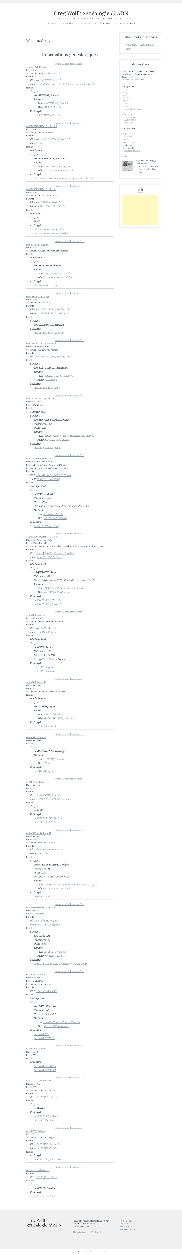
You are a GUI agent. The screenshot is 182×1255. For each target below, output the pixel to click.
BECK (125, 106)
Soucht (126, 140)
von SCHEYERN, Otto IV (47, 115)
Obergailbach (128, 142)
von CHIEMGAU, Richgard (58, 170)
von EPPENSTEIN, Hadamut (49, 332)
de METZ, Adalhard (46, 990)
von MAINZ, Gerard (54, 714)
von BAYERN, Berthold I (49, 202)
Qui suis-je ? (68, 23)
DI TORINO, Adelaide (55, 517)
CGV (91, 1232)
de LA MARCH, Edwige (56, 1026)
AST (125, 95)
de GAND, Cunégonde (48, 924)
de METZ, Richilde (44, 1120)
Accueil (52, 23)
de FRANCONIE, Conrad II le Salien (55, 553)
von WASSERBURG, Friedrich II (51, 229)
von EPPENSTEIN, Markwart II (53, 356)
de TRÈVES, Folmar (46, 1097)
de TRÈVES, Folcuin (46, 1177)
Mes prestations (124, 23)
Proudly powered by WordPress (77, 1252)
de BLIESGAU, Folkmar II (49, 795)
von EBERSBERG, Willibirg (58, 277)
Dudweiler (127, 145)
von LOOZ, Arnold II (47, 628)
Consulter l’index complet (135, 80)
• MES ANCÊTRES (127, 1224)
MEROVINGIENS (129, 117)
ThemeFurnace (110, 1252)
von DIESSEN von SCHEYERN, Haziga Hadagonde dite (66, 84)
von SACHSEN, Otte (55, 955)
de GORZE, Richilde (47, 1148)
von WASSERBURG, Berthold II (51, 233)
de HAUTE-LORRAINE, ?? (50, 206)
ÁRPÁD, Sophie (52, 107)
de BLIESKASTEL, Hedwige (59, 718)
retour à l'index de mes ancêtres (69, 64)
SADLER (126, 92)
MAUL (125, 103)
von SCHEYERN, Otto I (48, 80)
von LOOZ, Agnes (43, 667)
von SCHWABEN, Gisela (49, 557)
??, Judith (49, 763)
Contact (98, 1232)
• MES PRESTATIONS (128, 1229)
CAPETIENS (128, 123)
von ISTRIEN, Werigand (56, 273)
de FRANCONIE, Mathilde (48, 604)
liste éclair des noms (132, 109)
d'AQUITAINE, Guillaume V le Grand (63, 588)
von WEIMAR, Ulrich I (55, 103)
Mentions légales (80, 1232)
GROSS (126, 101)
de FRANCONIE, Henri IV (47, 600)
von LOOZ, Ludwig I (45, 726)
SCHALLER (127, 98)
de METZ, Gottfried (44, 1037)
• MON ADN (125, 1227)
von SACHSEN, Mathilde (57, 888)
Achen (125, 131)
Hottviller (127, 137)
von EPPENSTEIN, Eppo (56, 166)
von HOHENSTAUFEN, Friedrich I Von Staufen (68, 435)
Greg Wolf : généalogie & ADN (91, 13)
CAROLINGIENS (129, 120)
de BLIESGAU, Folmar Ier (49, 849)
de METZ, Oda (41, 1033)
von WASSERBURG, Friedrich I (53, 139)
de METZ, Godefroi (53, 759)
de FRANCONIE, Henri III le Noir (53, 474)
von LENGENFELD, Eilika (47, 447)
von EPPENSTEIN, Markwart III (53, 309)
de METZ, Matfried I (45, 1065)
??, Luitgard (50, 379)
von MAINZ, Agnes (47, 632)
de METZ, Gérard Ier (54, 951)
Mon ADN (105, 23)
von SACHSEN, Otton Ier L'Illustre (61, 1022)
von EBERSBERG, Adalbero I (58, 375)
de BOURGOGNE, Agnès (57, 592)
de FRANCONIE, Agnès (56, 439)
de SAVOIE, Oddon (53, 513)
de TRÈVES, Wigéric (47, 920)
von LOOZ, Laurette (44, 671)
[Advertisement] (140, 210)
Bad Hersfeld (128, 148)
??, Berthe (42, 853)
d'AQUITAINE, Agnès (48, 478)
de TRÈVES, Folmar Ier (48, 1144)
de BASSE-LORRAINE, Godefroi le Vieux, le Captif (70, 884)
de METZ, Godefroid (45, 822)
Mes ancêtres (87, 23)
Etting (126, 134)
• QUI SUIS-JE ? (126, 1221)
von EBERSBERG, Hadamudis (53, 313)
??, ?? (39, 143)
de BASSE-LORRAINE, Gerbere (53, 799)
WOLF (125, 89)
